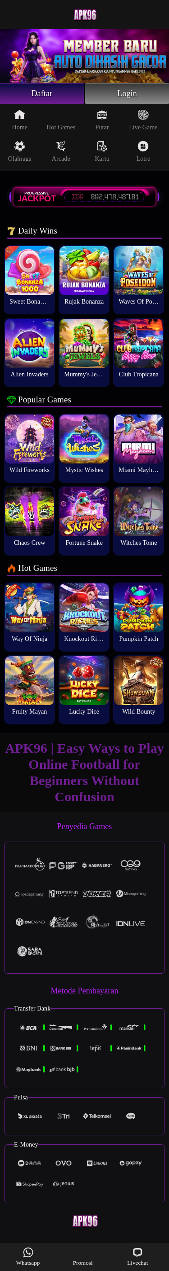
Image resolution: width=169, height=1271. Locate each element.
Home (20, 120)
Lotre (144, 151)
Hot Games (60, 120)
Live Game (143, 120)
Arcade (61, 151)
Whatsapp (28, 1256)
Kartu (102, 151)
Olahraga (20, 151)
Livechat (137, 1256)
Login (127, 93)
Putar (102, 120)
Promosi (83, 1256)
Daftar (42, 93)
